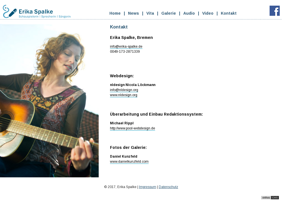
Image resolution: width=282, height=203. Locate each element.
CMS (275, 197)
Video (207, 13)
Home (115, 13)
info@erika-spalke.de (126, 46)
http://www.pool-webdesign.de (132, 128)
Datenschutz (168, 187)
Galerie (168, 13)
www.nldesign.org (123, 95)
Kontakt (229, 13)
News (133, 13)
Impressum (147, 187)
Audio (189, 13)
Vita (150, 13)
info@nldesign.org (124, 90)
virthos (266, 197)
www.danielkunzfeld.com (129, 162)
